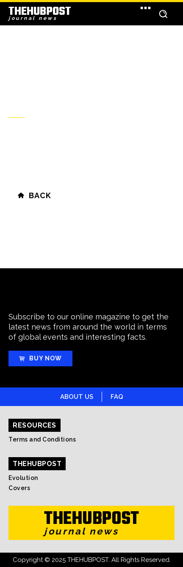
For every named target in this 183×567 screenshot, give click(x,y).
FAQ (117, 397)
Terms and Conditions (42, 439)
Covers (19, 488)
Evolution (23, 477)
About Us (76, 397)
